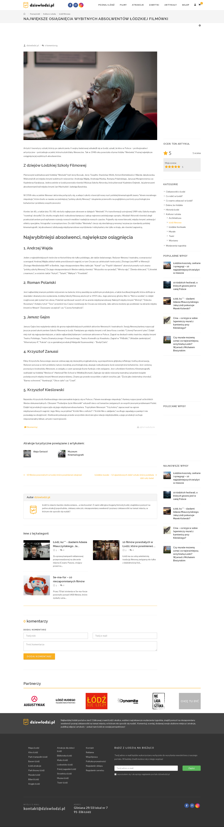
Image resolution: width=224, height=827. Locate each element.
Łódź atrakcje (34, 765)
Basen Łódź (33, 761)
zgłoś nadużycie (146, 427)
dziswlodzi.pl (42, 497)
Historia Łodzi (172, 209)
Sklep (185, 5)
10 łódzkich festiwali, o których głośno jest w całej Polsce (185, 285)
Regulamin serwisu (95, 770)
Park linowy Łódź (36, 770)
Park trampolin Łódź (37, 756)
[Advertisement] (110, 31)
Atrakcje (138, 5)
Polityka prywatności (96, 761)
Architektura (175, 218)
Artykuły (170, 5)
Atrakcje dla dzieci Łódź (65, 749)
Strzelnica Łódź (64, 773)
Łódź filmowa (175, 222)
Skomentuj (30, 427)
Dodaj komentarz (39, 656)
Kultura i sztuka (173, 214)
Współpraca (92, 756)
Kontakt (90, 747)
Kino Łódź (33, 752)
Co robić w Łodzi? (174, 196)
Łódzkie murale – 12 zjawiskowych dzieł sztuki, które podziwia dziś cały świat (126, 476)
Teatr (171, 236)
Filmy (123, 5)
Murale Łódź (34, 774)
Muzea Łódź (63, 778)
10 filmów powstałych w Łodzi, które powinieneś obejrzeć (52, 474)
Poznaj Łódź (106, 5)
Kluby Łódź (62, 760)
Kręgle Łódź (34, 783)
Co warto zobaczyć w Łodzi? (179, 200)
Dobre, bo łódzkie (174, 205)
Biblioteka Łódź (64, 755)
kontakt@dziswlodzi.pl (44, 808)
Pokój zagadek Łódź (66, 769)
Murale (172, 231)
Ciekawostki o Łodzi (175, 191)
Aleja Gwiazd (40, 451)
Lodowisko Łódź (65, 764)
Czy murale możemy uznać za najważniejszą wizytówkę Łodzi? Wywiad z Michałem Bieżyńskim (185, 344)
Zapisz (191, 768)
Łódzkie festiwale (177, 227)
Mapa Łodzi (33, 747)
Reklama (90, 752)
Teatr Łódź (62, 782)
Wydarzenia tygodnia (176, 245)
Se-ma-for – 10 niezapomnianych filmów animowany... (69, 581)
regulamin (146, 774)
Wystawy (173, 240)
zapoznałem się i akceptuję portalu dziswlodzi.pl (142, 774)
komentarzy (50, 45)
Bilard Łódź (33, 779)
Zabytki (154, 5)
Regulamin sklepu (94, 765)
